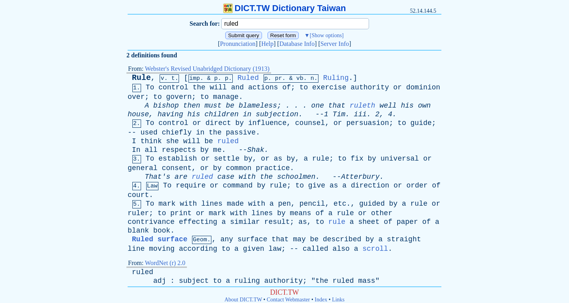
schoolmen (296, 177)
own (424, 106)
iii (360, 114)
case (225, 177)
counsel (310, 123)
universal (400, 159)
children (221, 114)
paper (407, 222)
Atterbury (360, 177)
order (417, 185)
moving (162, 249)
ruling (247, 281)
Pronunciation (238, 43)
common (239, 168)
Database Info (297, 43)
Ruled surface (159, 239)
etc (339, 204)
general (143, 168)
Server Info (334, 43)
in (247, 114)
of (286, 87)
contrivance (151, 222)
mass (366, 281)
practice (273, 168)
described (342, 239)
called (315, 249)
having (170, 114)
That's (157, 177)
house (138, 114)
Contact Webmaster (288, 300)
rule (320, 159)
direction (370, 185)
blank (138, 231)
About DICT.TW (243, 300)
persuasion (367, 123)
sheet (368, 222)
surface (252, 239)
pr (278, 78)
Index (321, 300)
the (199, 87)
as (278, 159)
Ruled (248, 78)
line (136, 249)
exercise (329, 87)
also (341, 249)
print (181, 213)
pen (284, 204)
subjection (277, 114)
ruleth (362, 106)
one (317, 106)
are (181, 177)
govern (179, 97)
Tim (339, 114)
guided (372, 204)
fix (356, 159)
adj (159, 281)
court (138, 195)
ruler (138, 213)
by (240, 123)
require (191, 185)
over (136, 97)
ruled (228, 141)
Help (267, 43)
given (253, 249)
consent (177, 168)
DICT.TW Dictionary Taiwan (284, 8)
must (213, 106)
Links (338, 300)
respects (179, 150)
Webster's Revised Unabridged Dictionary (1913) (207, 68)
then (191, 106)
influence (267, 123)
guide (421, 123)
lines (211, 204)
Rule (141, 77)
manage (226, 97)
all (151, 150)
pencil (312, 204)
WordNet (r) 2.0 (165, 262)
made (235, 204)
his (407, 106)
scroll (375, 249)
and (237, 87)
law (275, 249)
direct (218, 123)
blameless (258, 106)
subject (194, 281)
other (381, 213)
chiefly (177, 132)
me (217, 150)
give (316, 185)
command (238, 185)
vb (299, 78)
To (150, 87)
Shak (255, 150)
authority (369, 87)
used (148, 132)
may (299, 239)
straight (404, 239)
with (247, 177)
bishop (166, 106)
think (151, 141)
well (387, 106)
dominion (423, 87)
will (218, 87)
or (397, 87)
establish (177, 159)
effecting (198, 222)
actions (263, 87)
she (172, 141)
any (226, 239)
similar (245, 222)
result (277, 222)
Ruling (336, 78)
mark (166, 204)
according (198, 249)
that (336, 106)
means (300, 213)
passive (241, 132)
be (230, 106)
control (173, 87)
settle (227, 159)
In (136, 150)
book (161, 231)
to (304, 87)
